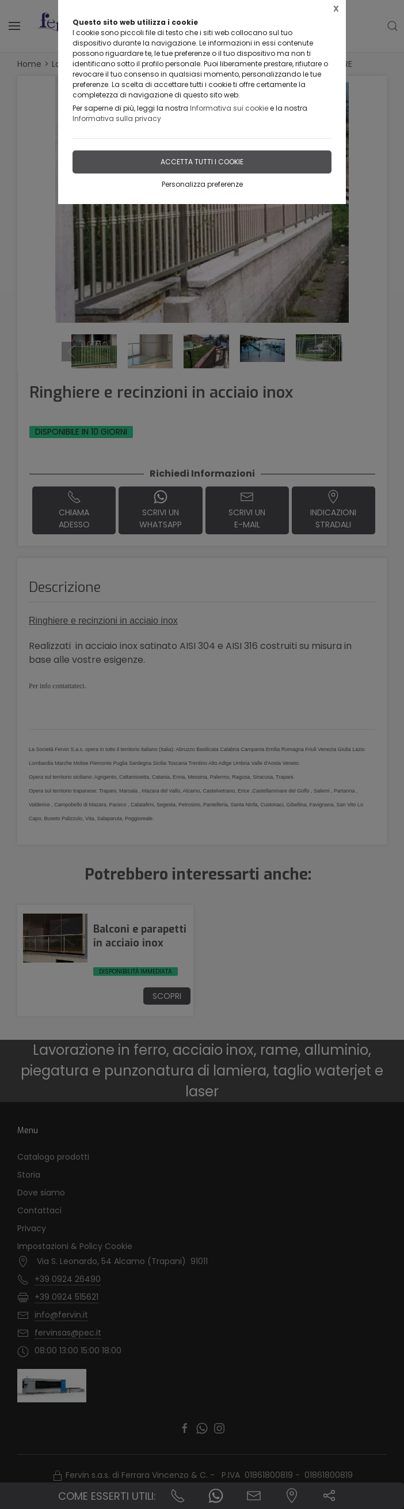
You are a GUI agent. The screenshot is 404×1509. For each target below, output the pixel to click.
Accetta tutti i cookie (202, 162)
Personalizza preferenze (202, 184)
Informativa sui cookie (229, 108)
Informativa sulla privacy (117, 118)
